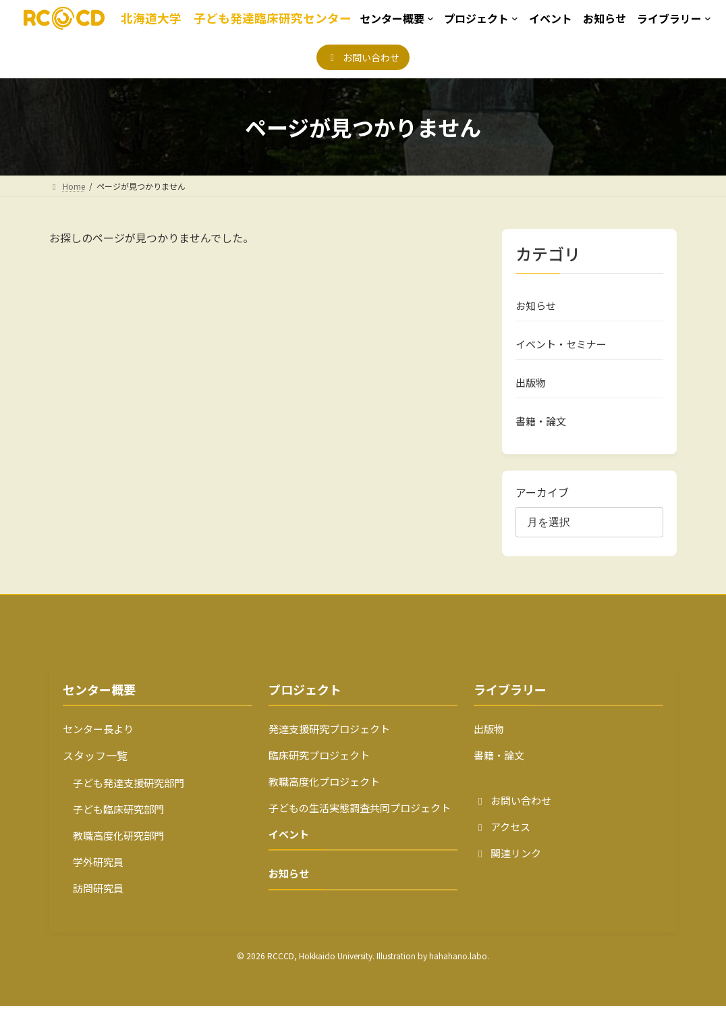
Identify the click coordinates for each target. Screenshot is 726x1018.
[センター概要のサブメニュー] (397, 18)
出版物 (530, 390)
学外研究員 (93, 874)
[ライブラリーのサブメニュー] (674, 18)
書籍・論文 (540, 432)
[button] (363, 58)
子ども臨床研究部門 (113, 821)
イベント (289, 846)
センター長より (98, 741)
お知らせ (535, 307)
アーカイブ (542, 504)
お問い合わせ (512, 812)
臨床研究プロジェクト (319, 767)
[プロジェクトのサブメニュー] (481, 18)
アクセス (502, 839)
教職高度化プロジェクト (324, 793)
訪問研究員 (93, 900)
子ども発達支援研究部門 (123, 795)
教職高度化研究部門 (113, 847)
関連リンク (507, 865)
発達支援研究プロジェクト (329, 741)
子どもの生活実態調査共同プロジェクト (360, 820)
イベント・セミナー (561, 349)
